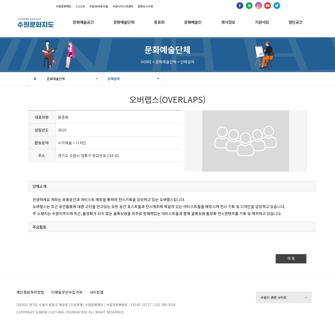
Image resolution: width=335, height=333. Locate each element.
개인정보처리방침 (30, 292)
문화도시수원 (145, 6)
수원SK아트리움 (98, 6)
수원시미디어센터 (123, 6)
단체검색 (113, 78)
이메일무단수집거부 (67, 292)
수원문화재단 (63, 6)
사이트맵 (97, 292)
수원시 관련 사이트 (274, 297)
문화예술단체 (56, 78)
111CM (80, 6)
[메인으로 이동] (35, 22)
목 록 (291, 258)
